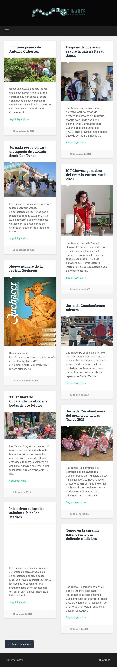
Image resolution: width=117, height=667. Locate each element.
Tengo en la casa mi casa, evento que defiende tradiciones (82, 534)
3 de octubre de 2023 (80, 289)
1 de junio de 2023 (22, 492)
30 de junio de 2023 (79, 395)
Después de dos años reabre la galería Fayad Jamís (85, 51)
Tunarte (17, 660)
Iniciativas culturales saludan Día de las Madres (26, 512)
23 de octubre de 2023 (80, 154)
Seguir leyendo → (19, 119)
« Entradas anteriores (19, 644)
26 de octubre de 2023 (24, 131)
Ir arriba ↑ (105, 660)
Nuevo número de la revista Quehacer (26, 268)
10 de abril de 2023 (79, 629)
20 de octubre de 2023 (24, 250)
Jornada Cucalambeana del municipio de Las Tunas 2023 (85, 415)
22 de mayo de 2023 (79, 514)
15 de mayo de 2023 (22, 614)
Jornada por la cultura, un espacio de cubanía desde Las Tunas (28, 151)
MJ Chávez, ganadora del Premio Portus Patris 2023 (86, 174)
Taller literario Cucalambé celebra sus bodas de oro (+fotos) (28, 401)
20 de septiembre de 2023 (25, 380)
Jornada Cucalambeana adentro (85, 307)
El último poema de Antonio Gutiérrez (25, 49)
